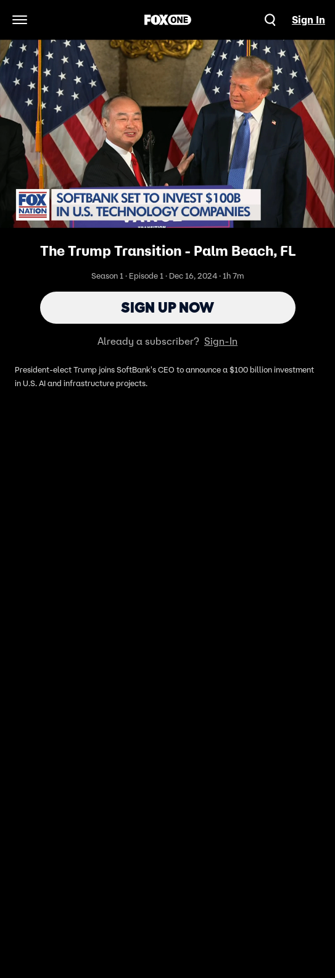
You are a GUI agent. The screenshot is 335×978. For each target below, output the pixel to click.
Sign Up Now (167, 307)
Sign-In (221, 341)
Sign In (308, 20)
